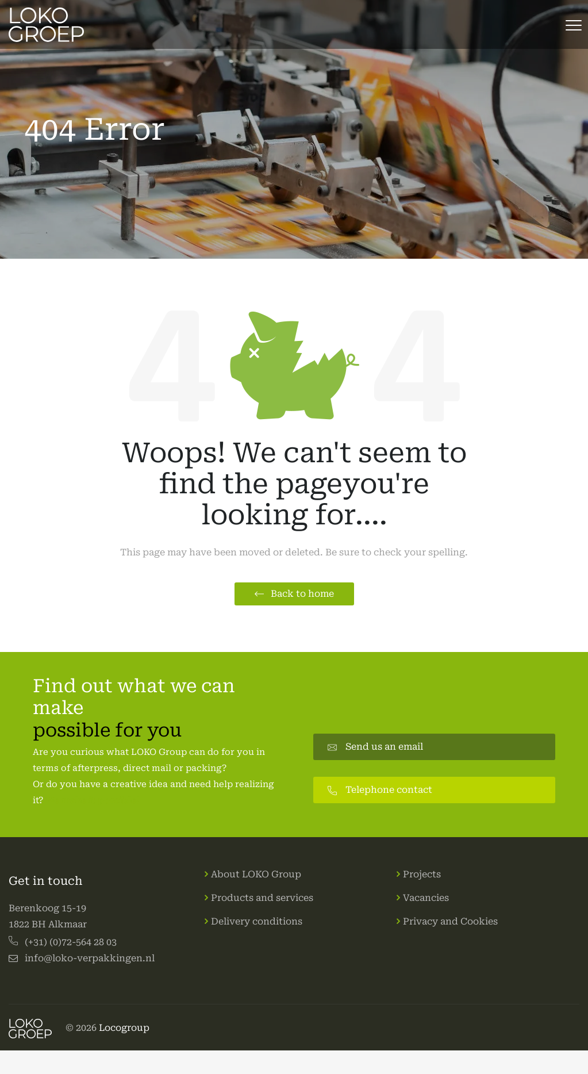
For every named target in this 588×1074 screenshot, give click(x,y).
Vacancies (426, 897)
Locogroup (124, 1027)
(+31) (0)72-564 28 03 (71, 942)
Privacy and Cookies (450, 921)
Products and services (262, 897)
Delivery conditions (256, 921)
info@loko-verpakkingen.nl (90, 958)
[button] (294, 593)
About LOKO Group (256, 874)
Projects (422, 874)
